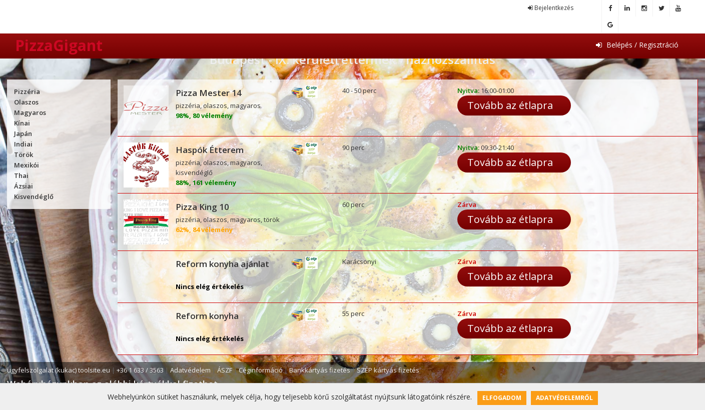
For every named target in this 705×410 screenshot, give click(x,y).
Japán (23, 133)
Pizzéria (27, 91)
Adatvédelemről (564, 398)
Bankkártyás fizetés (319, 370)
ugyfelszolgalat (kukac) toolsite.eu (58, 370)
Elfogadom (501, 398)
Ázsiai (23, 186)
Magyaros (30, 112)
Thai (21, 175)
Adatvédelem (190, 370)
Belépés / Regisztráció (637, 45)
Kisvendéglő (34, 196)
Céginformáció (261, 370)
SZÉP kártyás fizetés (388, 370)
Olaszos (26, 102)
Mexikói (26, 165)
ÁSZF (224, 370)
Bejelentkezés (550, 8)
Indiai (23, 144)
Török (23, 154)
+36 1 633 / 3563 (140, 370)
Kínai (22, 123)
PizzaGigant (59, 45)
